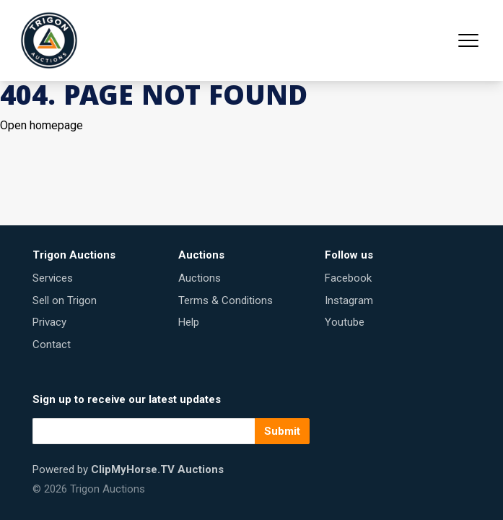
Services (52, 278)
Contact (51, 344)
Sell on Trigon (64, 300)
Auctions (199, 278)
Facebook (348, 278)
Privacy (49, 322)
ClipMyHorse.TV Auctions (157, 469)
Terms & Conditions (225, 300)
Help (188, 322)
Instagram (349, 300)
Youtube (344, 322)
